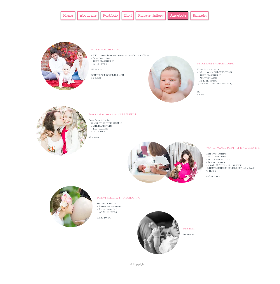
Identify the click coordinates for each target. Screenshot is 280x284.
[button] (61, 131)
